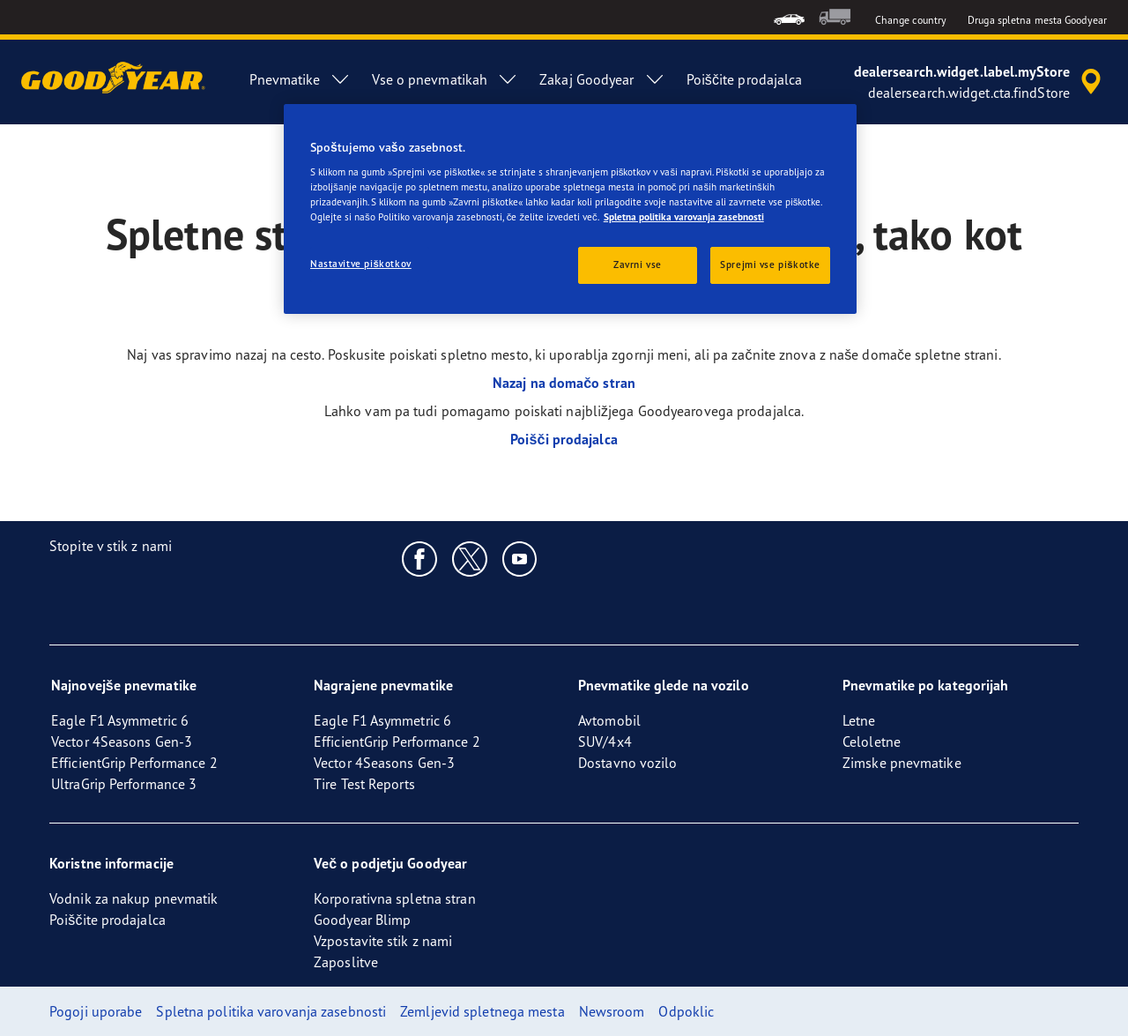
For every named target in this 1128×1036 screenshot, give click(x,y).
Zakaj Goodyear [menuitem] (601, 79)
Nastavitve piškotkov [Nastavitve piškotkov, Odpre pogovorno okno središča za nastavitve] (361, 263)
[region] (570, 209)
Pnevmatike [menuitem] (300, 79)
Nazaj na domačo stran (564, 382)
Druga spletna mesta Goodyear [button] (1037, 19)
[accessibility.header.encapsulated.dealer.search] (980, 82)
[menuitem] (789, 17)
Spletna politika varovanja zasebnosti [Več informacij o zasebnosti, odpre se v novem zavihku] (684, 217)
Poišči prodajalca (564, 439)
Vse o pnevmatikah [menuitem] (445, 79)
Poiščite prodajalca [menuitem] (744, 79)
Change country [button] (910, 19)
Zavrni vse (637, 264)
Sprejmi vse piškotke (770, 264)
